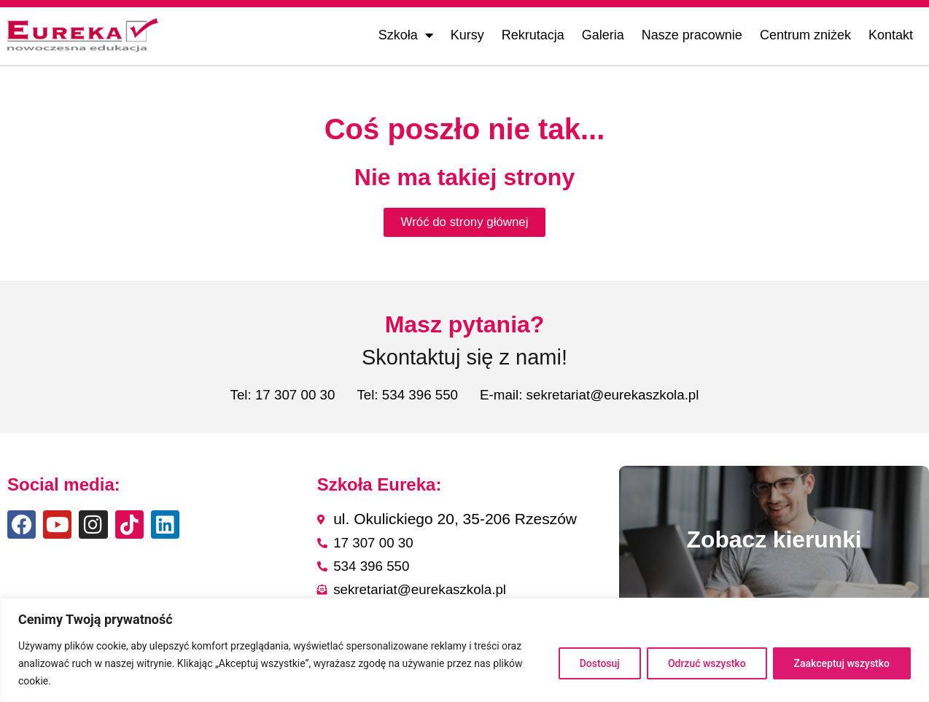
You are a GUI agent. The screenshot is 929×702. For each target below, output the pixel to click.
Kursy (467, 35)
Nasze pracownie (692, 35)
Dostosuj (600, 663)
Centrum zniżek (805, 35)
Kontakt (890, 35)
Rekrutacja (533, 35)
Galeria (603, 35)
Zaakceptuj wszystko (842, 663)
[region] (464, 650)
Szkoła (405, 35)
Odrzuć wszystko (707, 663)
